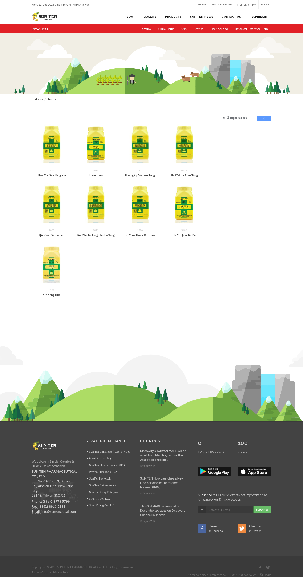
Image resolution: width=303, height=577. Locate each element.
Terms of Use (40, 563)
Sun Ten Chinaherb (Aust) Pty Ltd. (109, 451)
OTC (184, 28)
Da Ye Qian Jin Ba (184, 235)
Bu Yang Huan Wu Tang (140, 235)
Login (265, 4)
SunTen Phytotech (100, 478)
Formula (145, 28)
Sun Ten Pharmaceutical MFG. (107, 465)
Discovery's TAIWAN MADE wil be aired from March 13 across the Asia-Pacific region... (163, 455)
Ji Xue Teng (95, 175)
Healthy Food (219, 28)
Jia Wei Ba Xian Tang (184, 175)
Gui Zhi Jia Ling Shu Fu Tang (96, 235)
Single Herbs (166, 28)
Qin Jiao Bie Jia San (51, 235)
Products (53, 99)
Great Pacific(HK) (100, 458)
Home (202, 4)
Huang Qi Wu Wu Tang (140, 175)
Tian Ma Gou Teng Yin (51, 175)
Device (198, 28)
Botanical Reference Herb (251, 28)
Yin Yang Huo (51, 295)
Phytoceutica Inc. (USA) (103, 471)
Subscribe (262, 500)
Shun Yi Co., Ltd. (99, 498)
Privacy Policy (61, 563)
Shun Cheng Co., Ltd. (102, 505)
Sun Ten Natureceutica (102, 485)
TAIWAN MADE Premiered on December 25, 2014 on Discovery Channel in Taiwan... (162, 511)
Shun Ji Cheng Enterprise (104, 492)
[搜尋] (237, 117)
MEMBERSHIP (246, 4)
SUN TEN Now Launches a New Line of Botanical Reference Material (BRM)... (162, 483)
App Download (221, 4)
